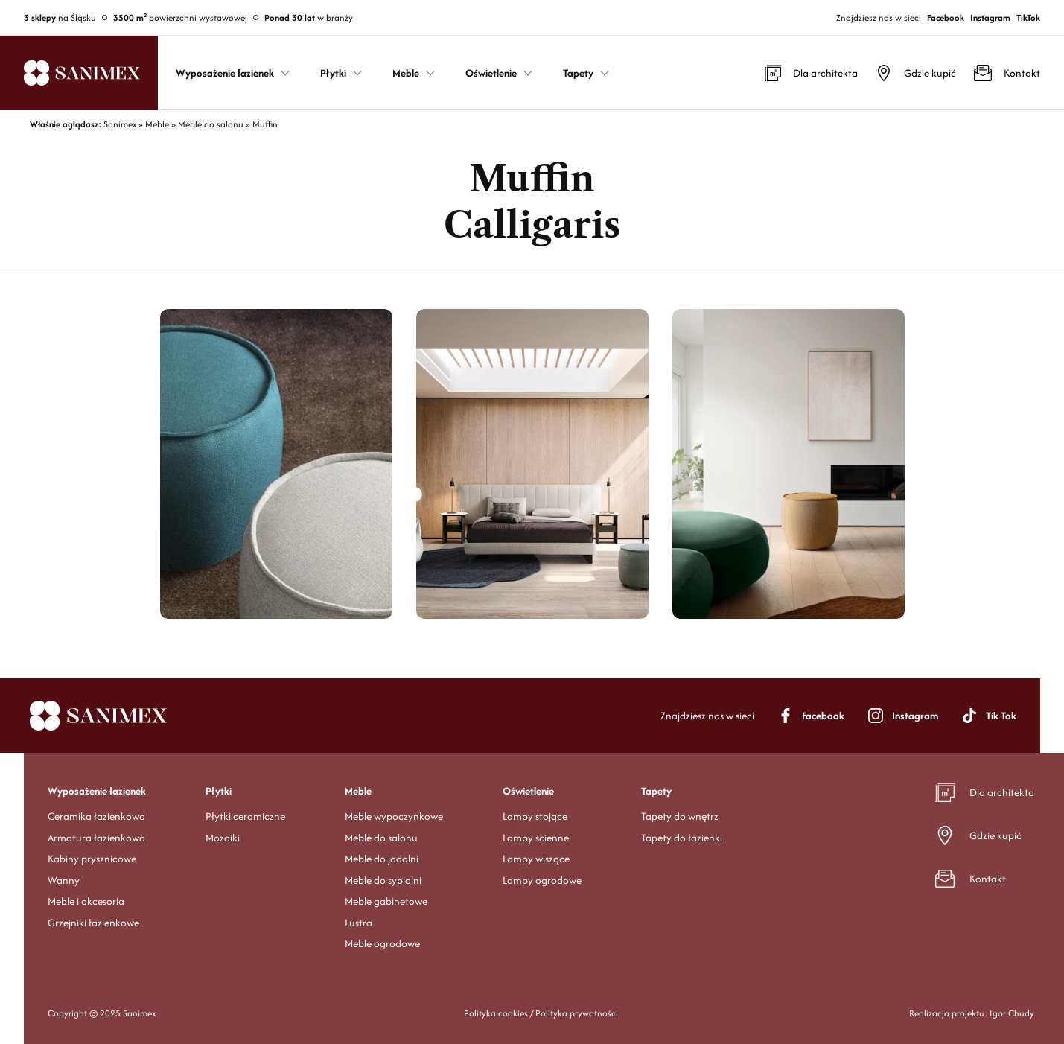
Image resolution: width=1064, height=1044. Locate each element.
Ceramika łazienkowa (96, 816)
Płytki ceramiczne (245, 816)
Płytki (219, 790)
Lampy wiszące (536, 858)
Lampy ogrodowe (542, 880)
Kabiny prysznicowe (92, 858)
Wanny (64, 880)
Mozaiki (223, 837)
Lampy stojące (535, 816)
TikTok (1028, 17)
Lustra (358, 922)
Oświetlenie (528, 790)
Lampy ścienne (536, 837)
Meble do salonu (381, 837)
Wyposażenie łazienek (97, 790)
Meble (358, 790)
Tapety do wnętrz (680, 816)
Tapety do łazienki (681, 837)
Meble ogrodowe (382, 943)
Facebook (945, 17)
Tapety (656, 790)
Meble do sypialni (383, 880)
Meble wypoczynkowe (394, 816)
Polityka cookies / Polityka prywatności (541, 1013)
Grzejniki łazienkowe (93, 922)
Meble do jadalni (381, 858)
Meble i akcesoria (86, 901)
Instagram (990, 17)
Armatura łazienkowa (96, 837)
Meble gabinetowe (386, 901)
